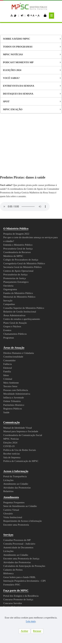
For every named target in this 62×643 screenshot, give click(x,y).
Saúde (6, 357)
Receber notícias (12, 399)
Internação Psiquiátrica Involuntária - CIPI (26, 526)
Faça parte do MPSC (17, 536)
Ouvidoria (8, 231)
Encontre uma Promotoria (18, 470)
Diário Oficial (12, 566)
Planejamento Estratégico (18, 227)
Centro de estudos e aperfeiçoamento (25, 264)
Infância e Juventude (14, 343)
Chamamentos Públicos (16, 279)
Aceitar (24, 631)
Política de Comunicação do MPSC (22, 406)
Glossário (8, 459)
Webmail (30, 606)
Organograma (11, 234)
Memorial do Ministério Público (20, 242)
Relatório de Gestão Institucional (22, 257)
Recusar (37, 631)
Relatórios (9, 436)
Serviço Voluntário (13, 552)
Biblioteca (8, 518)
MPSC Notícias (11, 384)
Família (7, 317)
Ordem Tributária (13, 346)
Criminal (7, 324)
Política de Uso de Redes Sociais (21, 395)
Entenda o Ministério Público (19, 190)
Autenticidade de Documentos (20, 493)
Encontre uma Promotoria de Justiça (23, 504)
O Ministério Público (17, 174)
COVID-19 (9, 391)
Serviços (9, 480)
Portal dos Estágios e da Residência (23, 541)
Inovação (8, 246)
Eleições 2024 (12, 70)
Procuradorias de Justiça (17, 220)
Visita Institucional (13, 462)
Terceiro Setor (11, 331)
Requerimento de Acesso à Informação (25, 466)
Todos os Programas (17, 46)
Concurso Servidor (13, 548)
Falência (7, 309)
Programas (9, 283)
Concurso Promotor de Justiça (20, 545)
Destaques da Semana (18, 93)
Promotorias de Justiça (16, 223)
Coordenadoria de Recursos (19, 197)
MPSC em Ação (12, 109)
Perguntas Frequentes (16, 448)
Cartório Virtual (11, 455)
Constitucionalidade (14, 302)
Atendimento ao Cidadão (17, 429)
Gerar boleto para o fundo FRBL (21, 522)
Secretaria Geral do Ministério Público (24, 212)
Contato (9, 581)
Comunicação (13, 368)
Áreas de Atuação (15, 293)
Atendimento (12, 443)
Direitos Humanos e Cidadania (20, 298)
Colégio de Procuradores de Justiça (23, 205)
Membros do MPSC (14, 201)
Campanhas (9, 249)
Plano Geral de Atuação (16, 268)
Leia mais (38, 621)
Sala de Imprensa (13, 402)
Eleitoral (8, 313)
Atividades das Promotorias (19, 433)
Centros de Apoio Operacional (20, 216)
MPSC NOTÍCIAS (13, 54)
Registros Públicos (14, 354)
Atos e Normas (13, 558)
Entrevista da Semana (18, 85)
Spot (6, 101)
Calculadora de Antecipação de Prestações (27, 511)
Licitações (9, 425)
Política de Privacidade (19, 573)
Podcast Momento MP (18, 62)
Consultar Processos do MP (19, 485)
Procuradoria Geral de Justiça (19, 194)
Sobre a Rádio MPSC (16, 38)
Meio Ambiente (12, 328)
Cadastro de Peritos (14, 515)
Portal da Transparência (17, 421)
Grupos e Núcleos (13, 271)
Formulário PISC (12, 530)
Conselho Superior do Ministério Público (25, 253)
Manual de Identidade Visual (19, 373)
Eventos (8, 275)
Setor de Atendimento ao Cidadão (22, 451)
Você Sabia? (11, 78)
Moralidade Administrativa (18, 339)
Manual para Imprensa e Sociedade (23, 376)
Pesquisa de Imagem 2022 (18, 179)
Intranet (20, 606)
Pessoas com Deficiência (17, 335)
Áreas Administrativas (15, 260)
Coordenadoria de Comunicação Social (24, 380)
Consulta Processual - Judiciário (21, 489)
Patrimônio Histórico (15, 350)
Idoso (6, 320)
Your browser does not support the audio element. (25, 152)
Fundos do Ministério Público (19, 238)
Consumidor (10, 305)
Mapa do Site (7, 606)
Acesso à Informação (18, 416)
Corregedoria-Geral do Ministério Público (26, 208)
